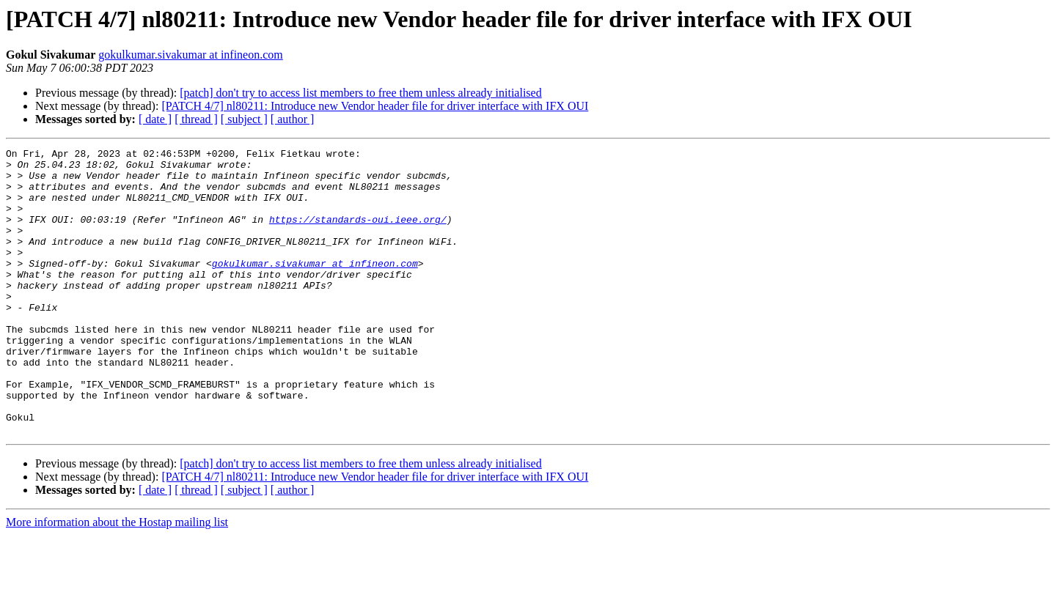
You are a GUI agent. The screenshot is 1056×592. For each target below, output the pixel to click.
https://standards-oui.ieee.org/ (358, 234)
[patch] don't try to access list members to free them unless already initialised (360, 92)
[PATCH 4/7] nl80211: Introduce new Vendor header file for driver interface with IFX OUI (374, 106)
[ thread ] (196, 119)
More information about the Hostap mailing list (117, 579)
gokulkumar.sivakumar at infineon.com (190, 54)
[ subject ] (244, 119)
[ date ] (155, 119)
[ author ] (293, 119)
